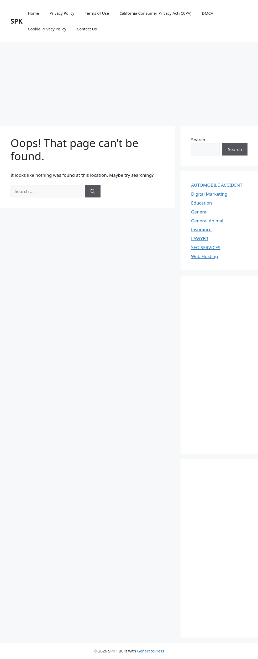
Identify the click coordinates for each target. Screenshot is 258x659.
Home (33, 13)
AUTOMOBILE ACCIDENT (217, 185)
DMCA (207, 13)
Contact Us (87, 28)
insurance (201, 230)
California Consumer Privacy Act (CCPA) (155, 13)
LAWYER (199, 238)
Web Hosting (204, 256)
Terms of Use (97, 13)
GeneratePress (150, 650)
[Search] (93, 191)
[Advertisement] (129, 81)
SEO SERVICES (205, 247)
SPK (16, 21)
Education (201, 203)
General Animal (207, 221)
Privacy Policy (62, 13)
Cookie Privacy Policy (47, 28)
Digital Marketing (209, 194)
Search (198, 140)
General (199, 212)
